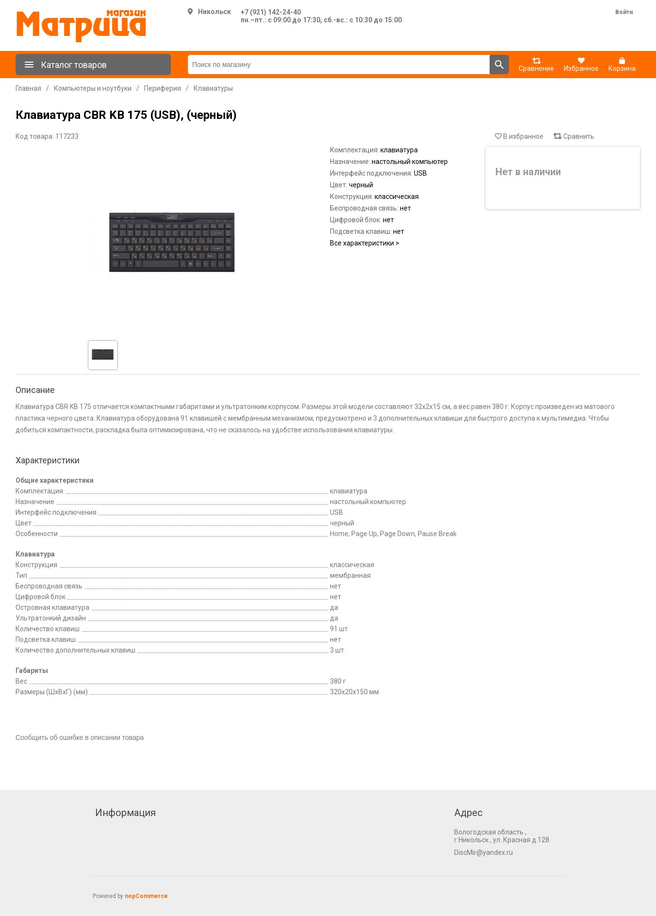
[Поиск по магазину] (339, 64)
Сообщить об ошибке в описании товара (80, 737)
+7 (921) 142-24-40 (271, 12)
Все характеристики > (364, 243)
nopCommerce (146, 896)
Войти (624, 12)
